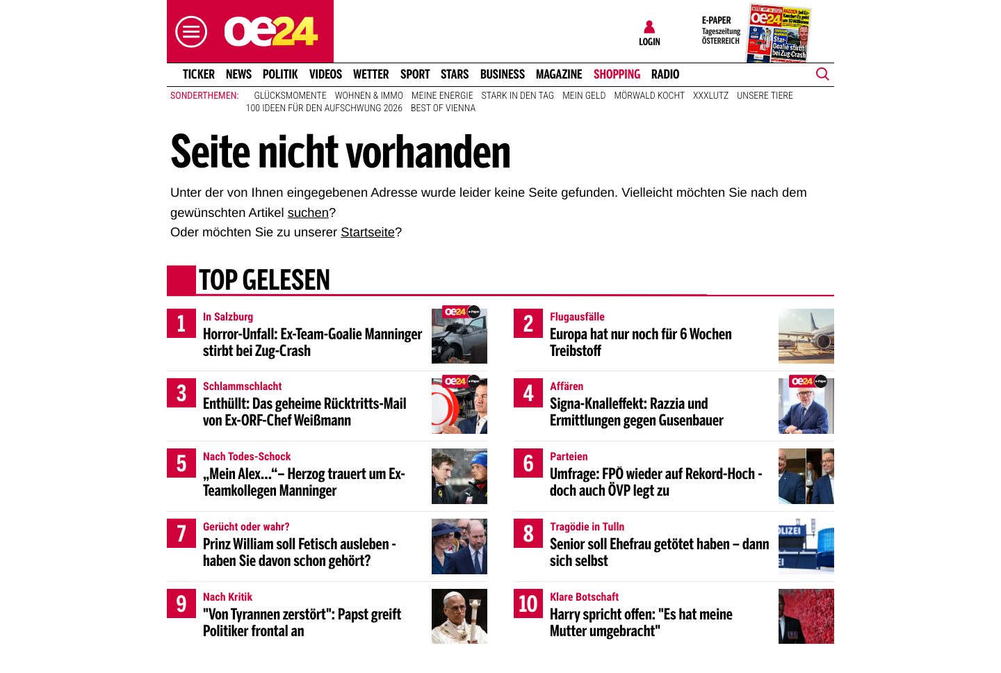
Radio (665, 74)
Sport (415, 74)
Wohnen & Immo (369, 96)
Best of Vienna (443, 108)
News (239, 74)
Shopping (617, 74)
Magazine (559, 74)
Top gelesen (264, 281)
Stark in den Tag (518, 96)
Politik (280, 74)
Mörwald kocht (650, 96)
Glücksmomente (290, 96)
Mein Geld (583, 96)
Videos (325, 74)
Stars (455, 74)
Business (502, 74)
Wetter (371, 74)
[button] (188, 31)
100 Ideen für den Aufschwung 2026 (324, 108)
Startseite (368, 232)
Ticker (199, 74)
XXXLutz (711, 96)
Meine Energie (442, 96)
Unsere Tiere (765, 96)
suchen (308, 212)
